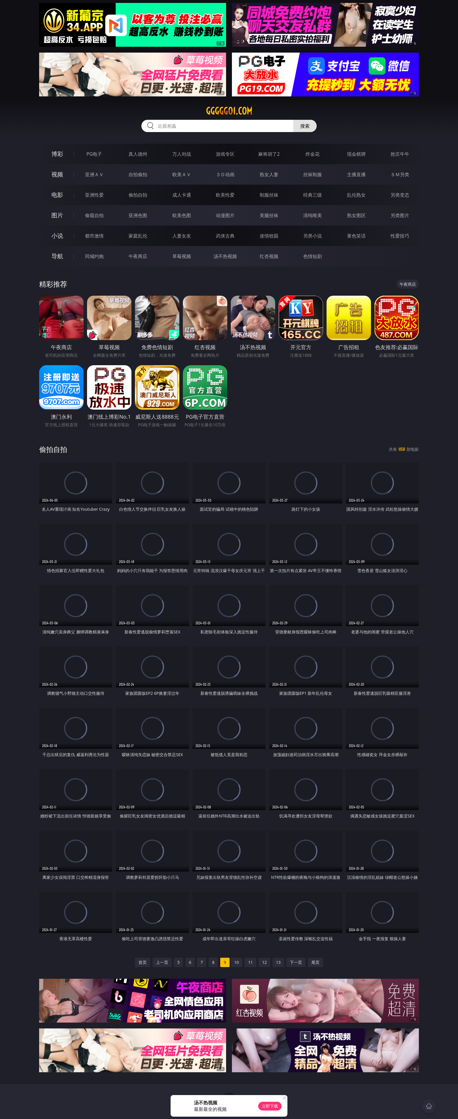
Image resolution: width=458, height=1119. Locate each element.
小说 (57, 236)
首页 (142, 962)
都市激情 (94, 236)
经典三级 (312, 195)
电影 (57, 195)
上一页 (162, 962)
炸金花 (313, 154)
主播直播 (356, 174)
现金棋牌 (356, 154)
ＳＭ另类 (400, 174)
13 (278, 962)
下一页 (296, 962)
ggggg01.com (229, 111)
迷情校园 (269, 236)
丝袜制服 (312, 174)
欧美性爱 (225, 195)
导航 (57, 256)
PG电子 (94, 154)
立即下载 (270, 1106)
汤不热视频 (225, 256)
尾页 (315, 962)
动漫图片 (225, 215)
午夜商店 (138, 256)
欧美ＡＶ (181, 174)
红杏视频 (269, 256)
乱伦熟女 (356, 195)
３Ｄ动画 (225, 174)
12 (264, 962)
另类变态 (400, 195)
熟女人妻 (269, 174)
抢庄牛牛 (400, 154)
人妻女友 (181, 236)
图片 (57, 215)
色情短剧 (312, 256)
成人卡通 (181, 195)
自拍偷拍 (138, 174)
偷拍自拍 (138, 195)
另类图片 (400, 215)
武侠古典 (225, 236)
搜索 (305, 126)
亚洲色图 (138, 215)
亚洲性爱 (94, 195)
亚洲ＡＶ (94, 174)
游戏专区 (225, 154)
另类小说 (312, 236)
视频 (57, 174)
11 (250, 962)
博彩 (57, 154)
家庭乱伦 (138, 236)
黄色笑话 (356, 236)
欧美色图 (181, 215)
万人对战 (181, 154)
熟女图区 (356, 215)
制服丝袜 (269, 195)
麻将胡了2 (269, 154)
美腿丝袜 (269, 215)
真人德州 (138, 154)
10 (236, 962)
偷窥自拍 (94, 215)
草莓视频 (181, 256)
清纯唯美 (312, 215)
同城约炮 (94, 256)
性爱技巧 (400, 236)
